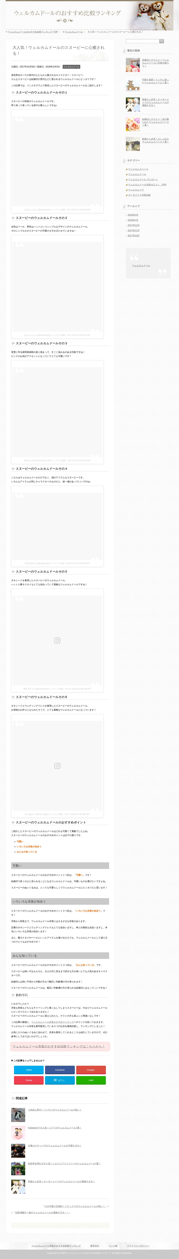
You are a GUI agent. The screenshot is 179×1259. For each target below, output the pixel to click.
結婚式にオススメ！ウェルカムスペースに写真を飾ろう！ (155, 63)
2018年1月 (133, 220)
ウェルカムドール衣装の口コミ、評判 (147, 184)
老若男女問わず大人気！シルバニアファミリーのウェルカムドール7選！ (64, 1163)
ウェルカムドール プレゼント (143, 179)
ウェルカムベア (136, 190)
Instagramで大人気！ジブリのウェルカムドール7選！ (55, 1128)
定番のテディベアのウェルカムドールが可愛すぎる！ (55, 1146)
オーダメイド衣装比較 (139, 195)
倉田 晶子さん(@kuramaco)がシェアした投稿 (43, 689)
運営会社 (94, 1246)
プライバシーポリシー (138, 1246)
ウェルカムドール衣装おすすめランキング (52, 1022)
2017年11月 (134, 230)
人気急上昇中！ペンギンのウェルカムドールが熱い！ (55, 1110)
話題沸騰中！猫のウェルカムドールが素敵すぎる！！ (42, 1212)
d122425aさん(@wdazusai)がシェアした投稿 (44, 563)
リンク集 (113, 1246)
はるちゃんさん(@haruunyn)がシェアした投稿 (44, 210)
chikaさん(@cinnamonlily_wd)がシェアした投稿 (44, 460)
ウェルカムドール (71, 67)
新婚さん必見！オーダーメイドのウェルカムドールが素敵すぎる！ (61, 1181)
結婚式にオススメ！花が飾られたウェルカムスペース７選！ (155, 122)
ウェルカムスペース (138, 169)
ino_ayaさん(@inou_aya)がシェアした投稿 (44, 814)
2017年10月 (134, 235)
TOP (33, 32)
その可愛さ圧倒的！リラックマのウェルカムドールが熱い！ (75, 1206)
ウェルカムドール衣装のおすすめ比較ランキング (56, 1246)
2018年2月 (133, 215)
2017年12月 (134, 225)
